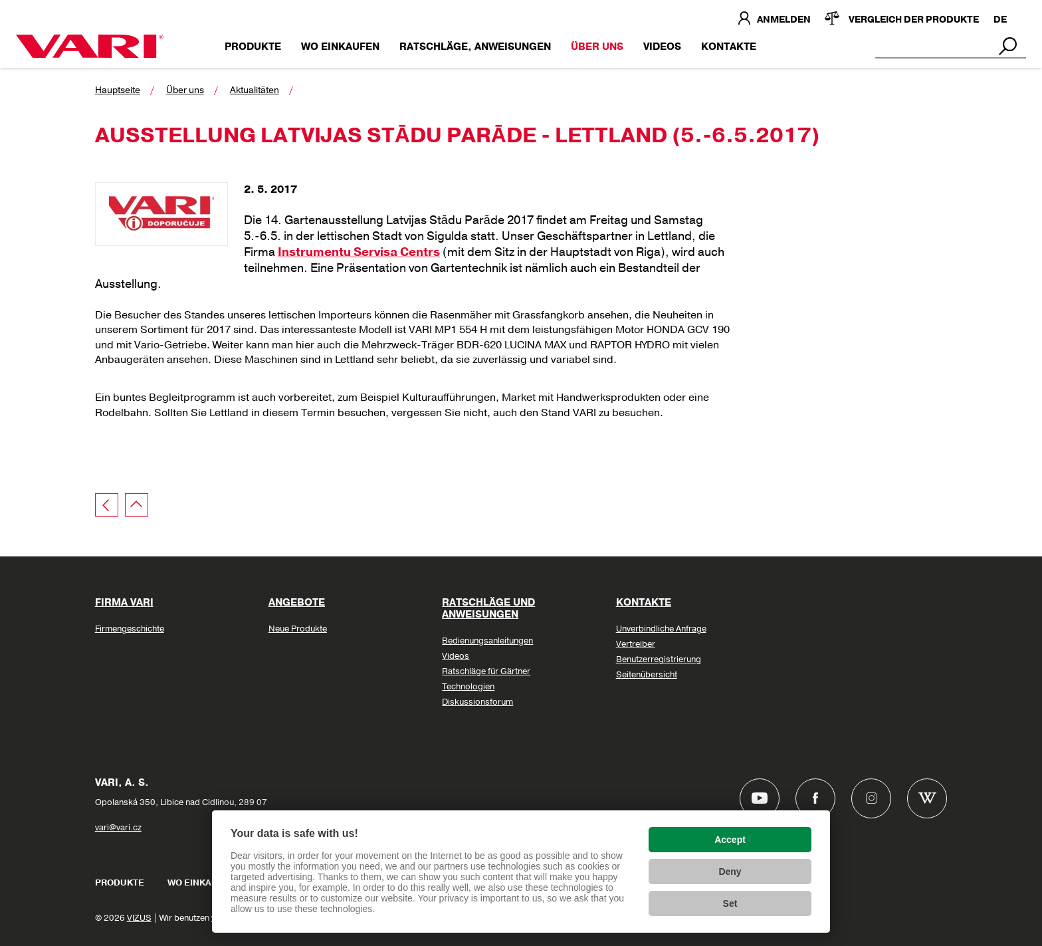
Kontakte (728, 46)
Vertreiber (635, 644)
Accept (730, 839)
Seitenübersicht (646, 675)
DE (1000, 19)
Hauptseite (117, 90)
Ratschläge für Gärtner (486, 671)
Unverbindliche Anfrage (661, 629)
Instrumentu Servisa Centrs (359, 252)
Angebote (296, 602)
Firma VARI (124, 602)
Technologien (468, 687)
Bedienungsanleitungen (487, 641)
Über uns (597, 46)
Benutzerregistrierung (658, 659)
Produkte (253, 46)
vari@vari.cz (118, 828)
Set (730, 903)
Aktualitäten (254, 90)
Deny (729, 871)
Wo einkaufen (340, 46)
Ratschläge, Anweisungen (475, 46)
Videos (662, 46)
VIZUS (139, 918)
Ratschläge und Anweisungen (488, 608)
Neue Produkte (297, 629)
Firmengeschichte (129, 629)
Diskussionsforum (477, 702)
